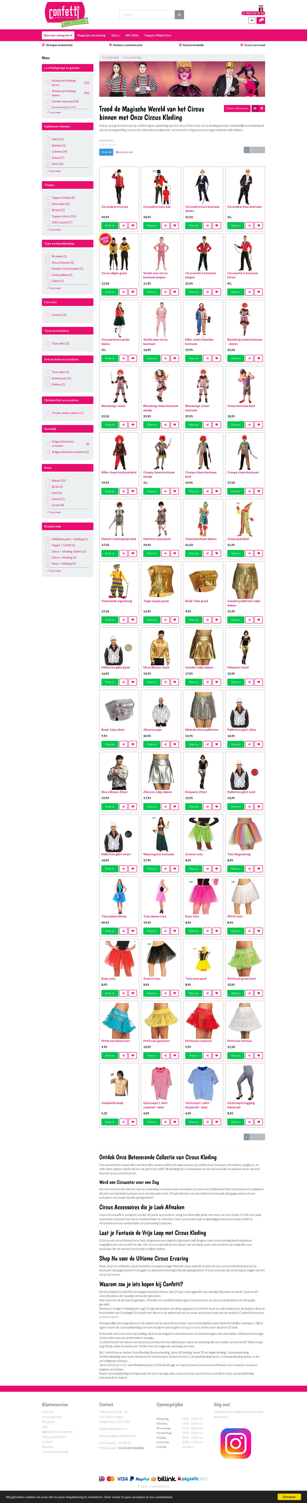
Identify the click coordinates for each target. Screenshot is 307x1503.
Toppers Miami (60, 198)
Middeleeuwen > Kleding (67, 539)
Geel (54, 493)
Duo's (54, 164)
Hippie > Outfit (60, 545)
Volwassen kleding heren (67, 82)
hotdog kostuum (189, 1327)
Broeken (56, 256)
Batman (56, 145)
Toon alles (57, 343)
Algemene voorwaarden (57, 1431)
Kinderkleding (61, 107)
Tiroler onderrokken (65, 413)
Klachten (47, 1447)
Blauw (56, 480)
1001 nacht (59, 222)
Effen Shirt (58, 204)
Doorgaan (289, 1497)
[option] (182, 79)
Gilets (55, 281)
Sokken (55, 384)
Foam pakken (59, 275)
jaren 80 (121, 1365)
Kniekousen (58, 378)
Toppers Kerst (61, 216)
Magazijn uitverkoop (91, 35)
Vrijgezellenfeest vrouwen (67, 443)
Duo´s (116, 35)
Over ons (48, 1411)
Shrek (55, 210)
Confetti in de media (55, 1451)
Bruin (54, 487)
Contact (47, 1441)
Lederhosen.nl (108, 1317)
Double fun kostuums (64, 269)
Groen (55, 505)
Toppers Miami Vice (157, 35)
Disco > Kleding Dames (66, 551)
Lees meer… (107, 140)
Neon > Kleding (61, 564)
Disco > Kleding (61, 557)
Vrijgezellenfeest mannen (67, 452)
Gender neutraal (62, 101)
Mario (55, 139)
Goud (55, 499)
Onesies (56, 315)
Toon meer (53, 112)
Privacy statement (53, 1437)
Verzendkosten (52, 1417)
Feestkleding (110, 57)
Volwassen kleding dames (67, 93)
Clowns (56, 151)
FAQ (45, 1427)
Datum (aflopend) (237, 108)
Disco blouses (60, 262)
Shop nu (110, 225)
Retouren (48, 1421)
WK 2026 (132, 35)
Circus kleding (132, 57)
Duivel (55, 158)
